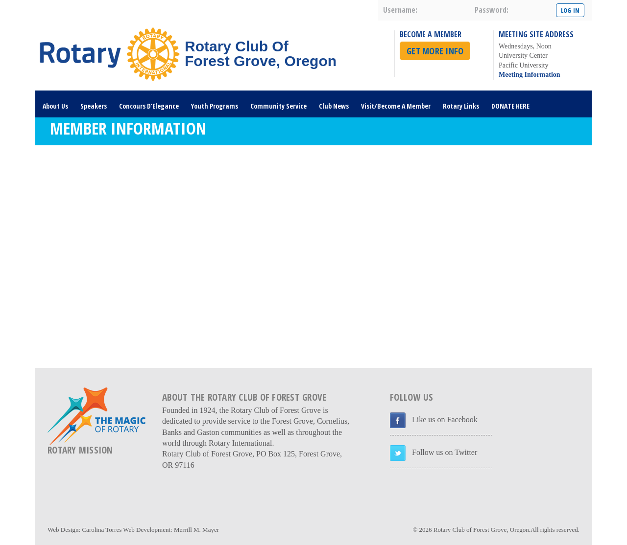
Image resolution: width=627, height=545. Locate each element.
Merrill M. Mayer (196, 529)
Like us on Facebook (445, 419)
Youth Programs (214, 106)
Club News (334, 106)
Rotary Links (461, 106)
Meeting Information (529, 74)
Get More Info (435, 51)
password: (491, 9)
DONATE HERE (510, 106)
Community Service (278, 106)
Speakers (93, 106)
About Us (55, 106)
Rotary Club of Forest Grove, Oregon (481, 529)
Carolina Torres (101, 529)
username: (400, 9)
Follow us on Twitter (444, 452)
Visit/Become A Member (396, 106)
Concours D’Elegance (149, 106)
